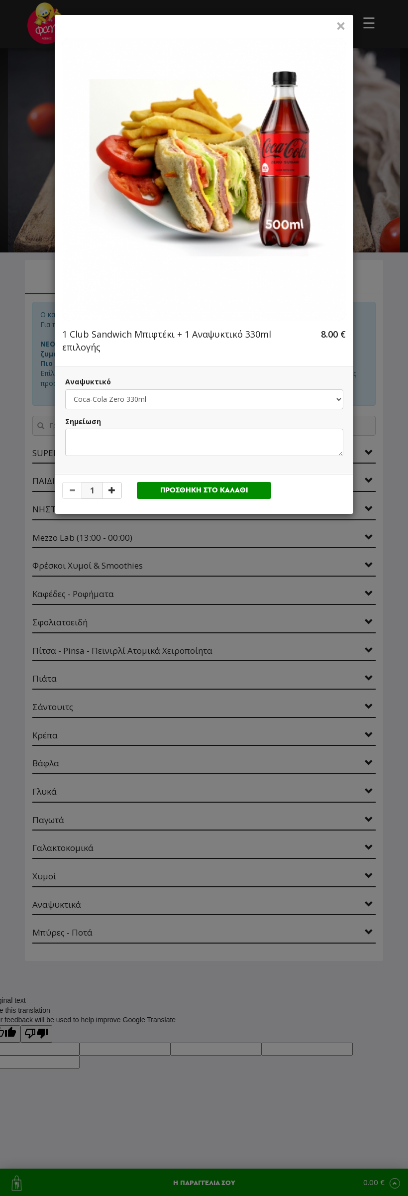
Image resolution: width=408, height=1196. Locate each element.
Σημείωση (83, 421)
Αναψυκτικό (88, 381)
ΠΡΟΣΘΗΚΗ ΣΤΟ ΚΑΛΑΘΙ (204, 490)
